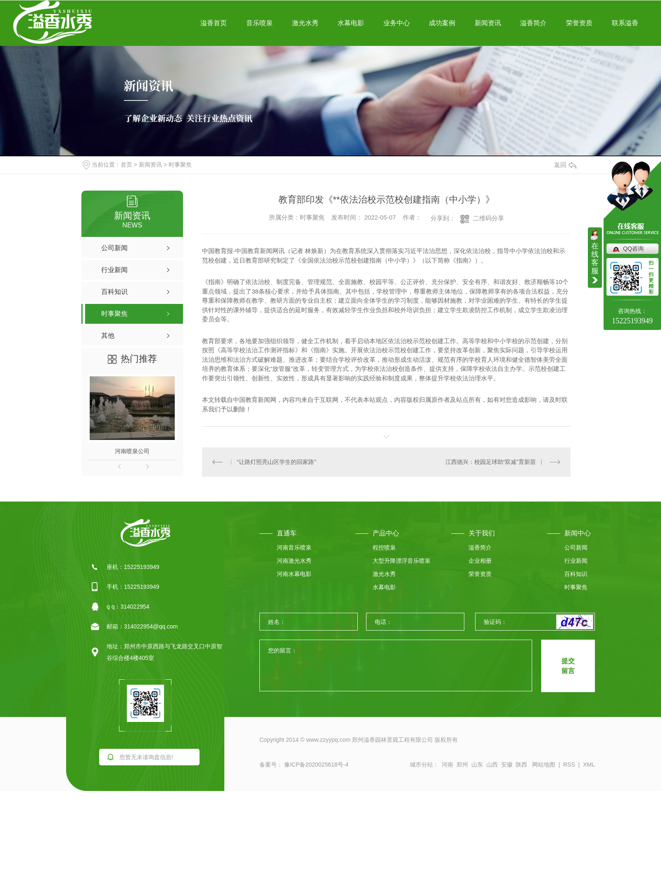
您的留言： (396, 666)
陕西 (521, 764)
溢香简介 (533, 22)
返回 (565, 164)
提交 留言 (568, 665)
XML (589, 764)
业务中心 (396, 22)
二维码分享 (488, 218)
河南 (447, 764)
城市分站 (421, 764)
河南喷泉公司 (132, 451)
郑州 (462, 764)
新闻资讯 (488, 22)
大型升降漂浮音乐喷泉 (401, 560)
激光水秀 (305, 22)
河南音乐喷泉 (294, 547)
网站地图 (543, 764)
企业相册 (480, 560)
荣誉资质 (579, 22)
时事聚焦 (180, 164)
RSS (569, 764)
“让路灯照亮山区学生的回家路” (276, 462)
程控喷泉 (384, 547)
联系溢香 (625, 22)
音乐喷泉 (259, 22)
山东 (477, 764)
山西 (492, 764)
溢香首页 (213, 22)
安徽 (507, 764)
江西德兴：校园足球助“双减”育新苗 (490, 462)
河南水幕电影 (294, 574)
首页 (126, 164)
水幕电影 (351, 22)
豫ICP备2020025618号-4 (316, 764)
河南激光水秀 (294, 560)
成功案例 (442, 22)
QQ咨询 (633, 248)
